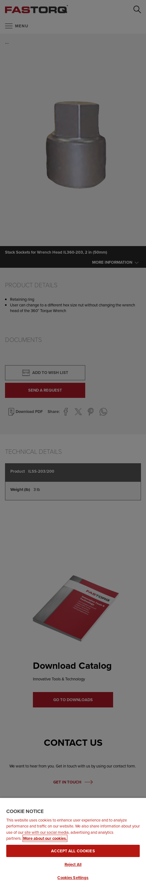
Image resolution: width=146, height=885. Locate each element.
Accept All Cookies (73, 851)
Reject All (73, 864)
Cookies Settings (72, 878)
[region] (73, 841)
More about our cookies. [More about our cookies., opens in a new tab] (45, 838)
